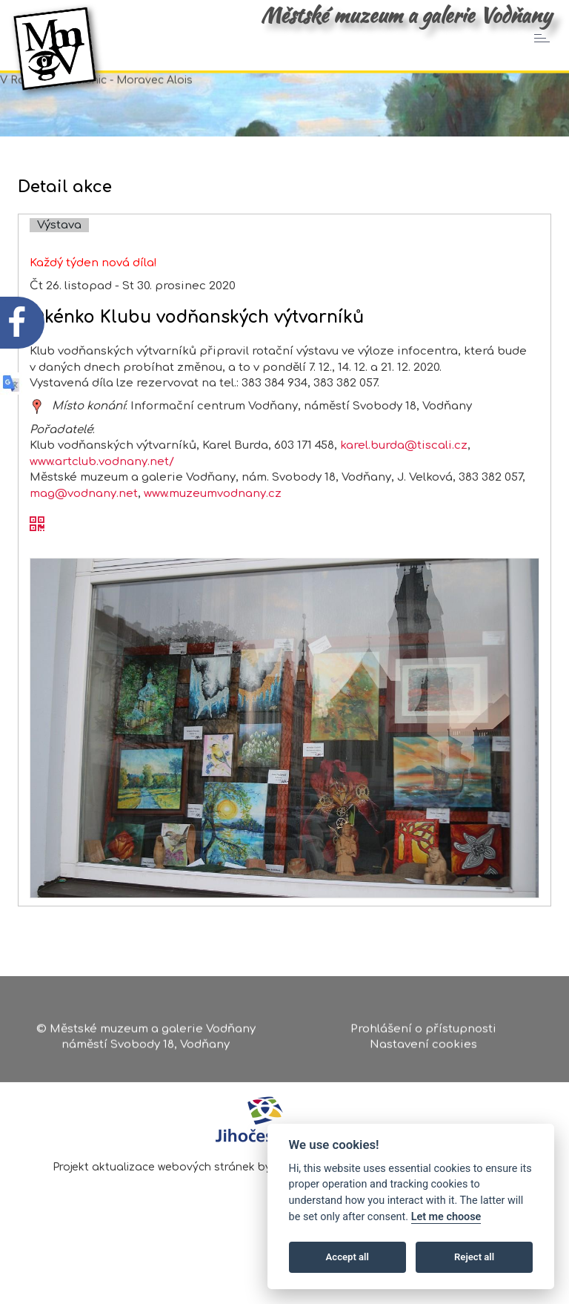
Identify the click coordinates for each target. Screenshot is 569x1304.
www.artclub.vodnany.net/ (102, 505)
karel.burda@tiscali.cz (403, 490)
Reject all (474, 1256)
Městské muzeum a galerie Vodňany (406, 15)
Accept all (347, 1256)
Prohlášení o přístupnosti (423, 1033)
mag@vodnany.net (84, 537)
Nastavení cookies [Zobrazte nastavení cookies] (423, 1050)
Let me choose (446, 1217)
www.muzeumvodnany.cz (213, 537)
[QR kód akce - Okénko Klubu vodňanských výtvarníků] (37, 569)
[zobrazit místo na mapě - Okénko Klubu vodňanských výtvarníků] (37, 450)
